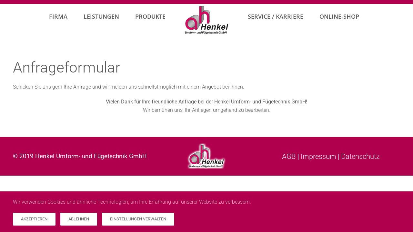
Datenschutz (360, 156)
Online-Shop (339, 16)
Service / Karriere (275, 16)
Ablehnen (78, 219)
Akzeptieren (34, 219)
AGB (289, 156)
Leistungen (101, 16)
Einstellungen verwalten (138, 219)
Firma (58, 16)
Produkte (150, 16)
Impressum (318, 156)
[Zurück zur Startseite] (207, 20)
